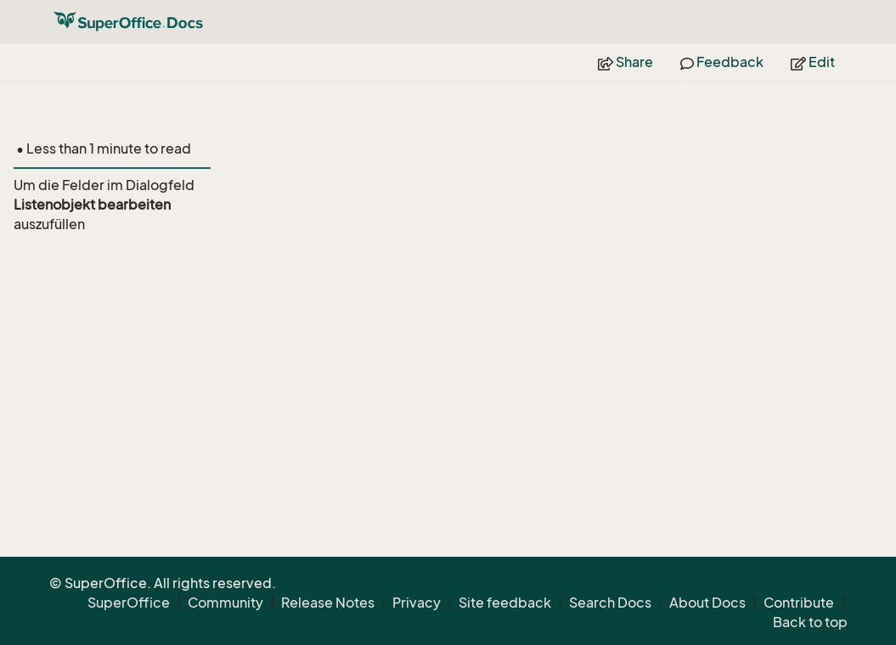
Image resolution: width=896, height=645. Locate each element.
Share (625, 61)
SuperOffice (128, 602)
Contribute (799, 602)
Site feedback (505, 602)
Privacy (416, 602)
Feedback (722, 61)
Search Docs (610, 602)
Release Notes (328, 602)
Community (225, 602)
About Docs (707, 602)
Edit (813, 61)
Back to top (810, 622)
